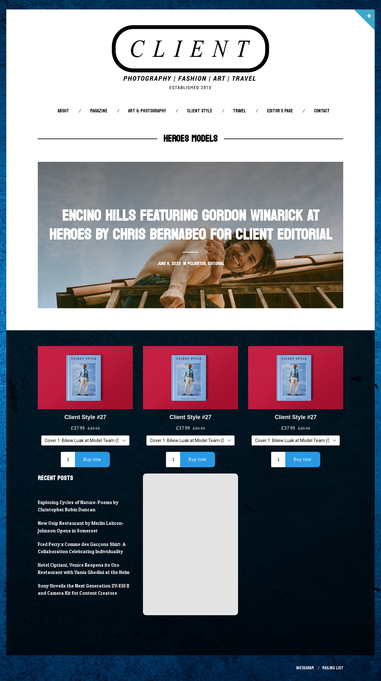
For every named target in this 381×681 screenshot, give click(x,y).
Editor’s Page (280, 111)
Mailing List (332, 668)
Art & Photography (147, 111)
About (63, 111)
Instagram (305, 668)
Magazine (98, 111)
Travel (239, 111)
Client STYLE (199, 111)
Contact (322, 111)
